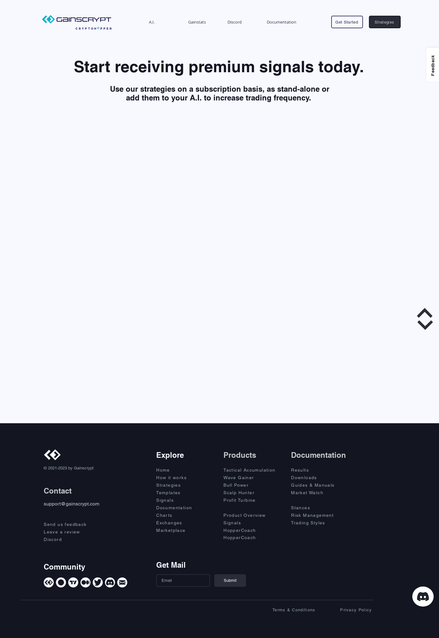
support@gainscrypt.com (71, 504)
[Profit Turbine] (251, 500)
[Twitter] (98, 582)
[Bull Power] (251, 485)
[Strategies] (385, 22)
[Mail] (122, 582)
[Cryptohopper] (61, 582)
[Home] (178, 470)
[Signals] (178, 500)
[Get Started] (347, 22)
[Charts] (178, 515)
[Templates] (178, 492)
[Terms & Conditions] (288, 610)
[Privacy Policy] (345, 610)
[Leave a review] (70, 532)
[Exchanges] (178, 523)
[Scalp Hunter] (251, 492)
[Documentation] (178, 507)
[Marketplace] (178, 530)
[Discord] (70, 539)
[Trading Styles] (313, 523)
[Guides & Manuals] (319, 485)
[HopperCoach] (251, 530)
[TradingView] (73, 582)
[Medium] (85, 582)
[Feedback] (432, 65)
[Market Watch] (313, 492)
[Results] (313, 470)
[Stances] (313, 507)
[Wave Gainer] (251, 477)
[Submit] (230, 580)
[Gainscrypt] (49, 582)
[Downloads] (313, 477)
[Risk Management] (319, 515)
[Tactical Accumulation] (253, 470)
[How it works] (178, 477)
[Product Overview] (251, 515)
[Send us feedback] (70, 524)
